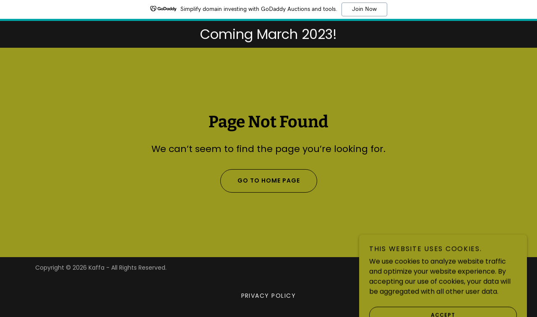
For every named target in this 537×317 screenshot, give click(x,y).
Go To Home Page (260, 181)
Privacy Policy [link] (268, 295)
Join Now (364, 9)
